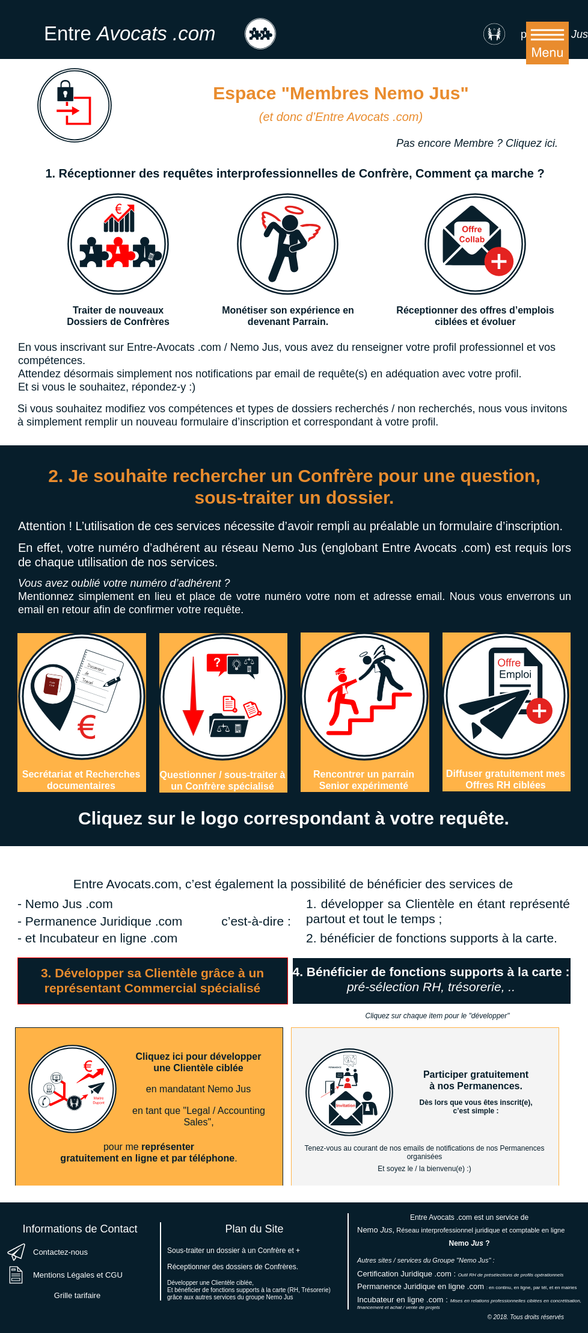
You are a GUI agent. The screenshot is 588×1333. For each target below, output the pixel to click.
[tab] (152, 980)
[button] (547, 43)
